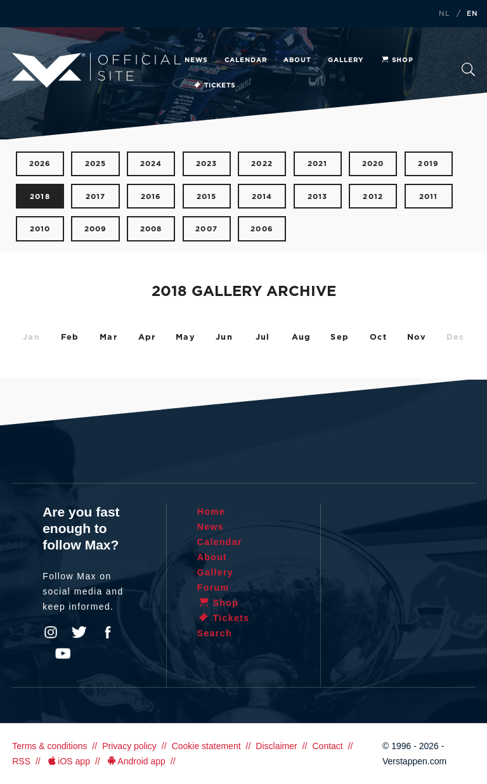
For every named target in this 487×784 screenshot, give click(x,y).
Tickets (214, 85)
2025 (96, 163)
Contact (327, 746)
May (185, 337)
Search (468, 69)
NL (444, 14)
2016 (151, 196)
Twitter (79, 632)
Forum (213, 587)
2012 (373, 196)
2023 (207, 163)
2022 (262, 163)
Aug (301, 337)
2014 (262, 196)
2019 (428, 163)
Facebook (108, 632)
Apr (147, 337)
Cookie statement (206, 746)
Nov (417, 337)
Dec (455, 337)
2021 (318, 163)
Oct (378, 337)
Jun (224, 337)
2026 (40, 163)
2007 (206, 229)
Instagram (50, 632)
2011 (428, 196)
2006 (261, 229)
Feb (70, 337)
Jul (263, 337)
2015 (207, 196)
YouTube (63, 653)
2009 (95, 229)
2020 (373, 163)
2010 (40, 229)
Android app (135, 761)
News (196, 60)
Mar (108, 337)
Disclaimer (276, 746)
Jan (31, 337)
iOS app (68, 761)
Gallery (345, 60)
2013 (318, 196)
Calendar (245, 60)
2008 (151, 229)
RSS (21, 761)
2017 (96, 196)
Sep (339, 337)
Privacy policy (129, 746)
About (297, 60)
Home (211, 511)
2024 (151, 163)
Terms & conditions (49, 746)
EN (472, 14)
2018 (40, 196)
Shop (396, 60)
